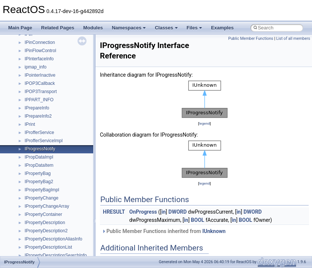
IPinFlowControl (40, 50)
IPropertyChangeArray (47, 206)
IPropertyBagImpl (42, 189)
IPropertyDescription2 (46, 230)
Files (194, 28)
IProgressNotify (40, 148)
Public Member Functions (250, 38)
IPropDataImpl (39, 157)
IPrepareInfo (37, 108)
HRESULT (114, 212)
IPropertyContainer (43, 214)
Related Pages (57, 28)
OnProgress (143, 212)
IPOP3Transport (41, 91)
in (163, 212)
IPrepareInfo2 (38, 116)
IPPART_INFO (39, 99)
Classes (166, 28)
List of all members (293, 38)
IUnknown (214, 231)
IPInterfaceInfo (39, 58)
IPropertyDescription (45, 222)
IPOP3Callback (40, 83)
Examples (222, 28)
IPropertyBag (38, 173)
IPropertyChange (42, 198)
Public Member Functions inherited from (164, 231)
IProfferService (39, 132)
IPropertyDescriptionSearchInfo (56, 255)
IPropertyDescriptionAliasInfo (53, 239)
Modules (93, 28)
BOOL (197, 220)
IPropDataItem (39, 165)
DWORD (177, 212)
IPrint (30, 124)
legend (204, 123)
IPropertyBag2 (39, 181)
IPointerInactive (40, 75)
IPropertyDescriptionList (48, 247)
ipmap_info (36, 67)
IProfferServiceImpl (44, 140)
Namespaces (129, 28)
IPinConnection (40, 42)
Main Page (20, 28)
